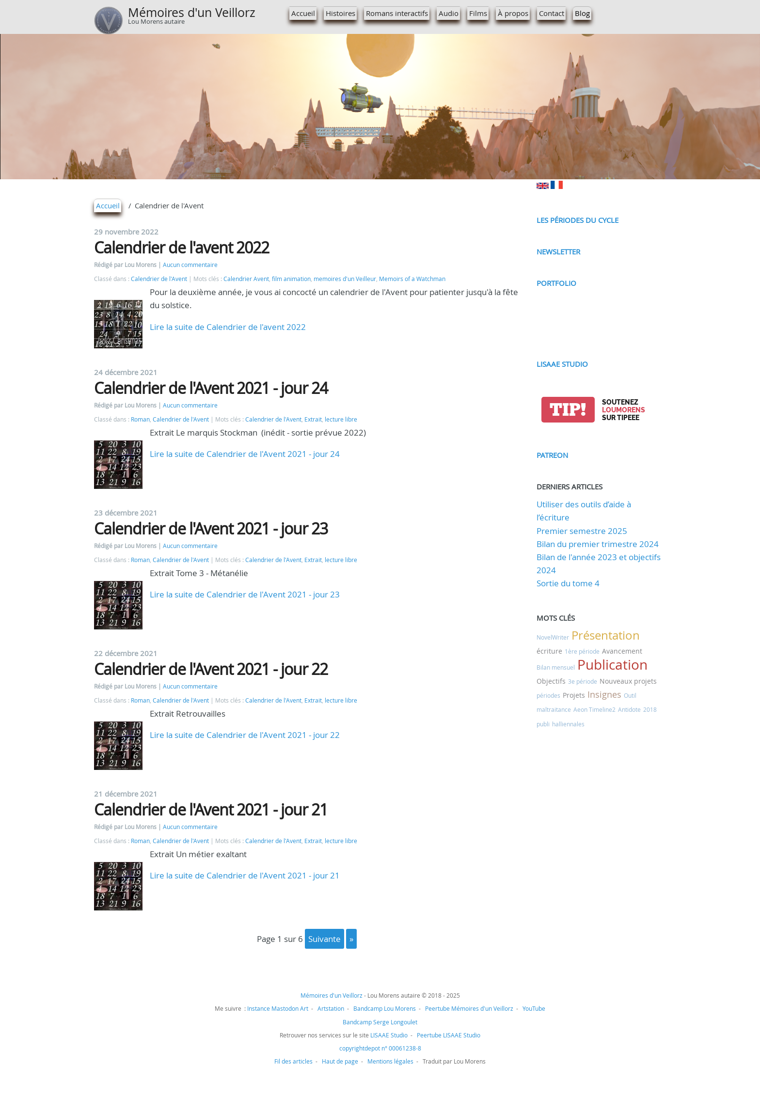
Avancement (622, 651)
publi (543, 724)
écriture (549, 651)
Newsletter (558, 251)
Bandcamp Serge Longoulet (380, 1022)
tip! (568, 410)
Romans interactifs (397, 13)
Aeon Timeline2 (594, 709)
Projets (574, 695)
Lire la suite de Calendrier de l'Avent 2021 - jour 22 (245, 734)
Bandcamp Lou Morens (384, 1008)
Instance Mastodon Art (277, 1008)
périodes (548, 695)
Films (478, 13)
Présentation (605, 635)
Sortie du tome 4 (568, 583)
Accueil (303, 13)
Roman (140, 419)
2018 (650, 709)
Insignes (604, 694)
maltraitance (554, 709)
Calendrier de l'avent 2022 (181, 247)
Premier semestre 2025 (582, 530)
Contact (551, 13)
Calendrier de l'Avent (159, 278)
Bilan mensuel (556, 667)
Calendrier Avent (246, 278)
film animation (291, 278)
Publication (612, 665)
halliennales (568, 724)
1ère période (582, 651)
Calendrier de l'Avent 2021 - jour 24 (211, 387)
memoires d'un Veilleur (345, 278)
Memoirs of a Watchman (412, 278)
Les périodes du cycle (577, 220)
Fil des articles (293, 1061)
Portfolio (556, 283)
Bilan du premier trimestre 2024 (598, 543)
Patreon (552, 455)
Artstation (330, 1008)
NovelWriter (553, 637)
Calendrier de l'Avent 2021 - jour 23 (211, 528)
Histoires (340, 13)
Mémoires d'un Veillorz (191, 12)
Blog (582, 13)
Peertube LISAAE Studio (448, 1035)
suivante (324, 938)
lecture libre (341, 419)
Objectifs (551, 681)
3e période (582, 681)
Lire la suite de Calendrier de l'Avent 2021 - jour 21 (245, 875)
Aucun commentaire (190, 264)
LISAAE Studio (562, 364)
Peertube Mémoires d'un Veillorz (469, 1008)
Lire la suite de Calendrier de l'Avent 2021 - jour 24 (245, 453)
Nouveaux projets (628, 681)
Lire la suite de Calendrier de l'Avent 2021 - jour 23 (245, 594)
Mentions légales (390, 1061)
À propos (513, 13)
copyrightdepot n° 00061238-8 (380, 1048)
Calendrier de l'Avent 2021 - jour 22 (211, 668)
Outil (630, 695)
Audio (449, 13)
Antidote (629, 709)
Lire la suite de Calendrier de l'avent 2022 (228, 326)
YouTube (533, 1008)
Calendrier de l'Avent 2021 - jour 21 (211, 809)
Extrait (313, 419)
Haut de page (340, 1061)
